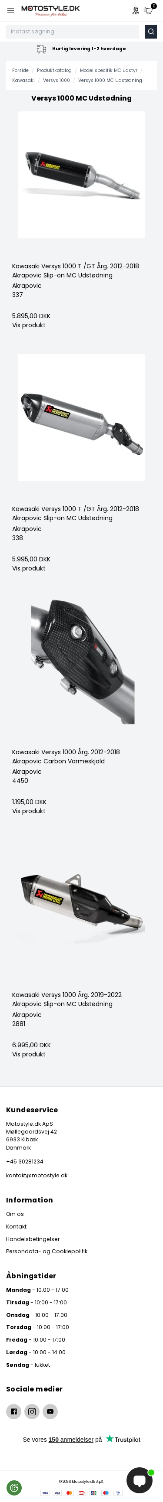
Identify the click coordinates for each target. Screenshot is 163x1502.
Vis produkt (29, 325)
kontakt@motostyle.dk (36, 1175)
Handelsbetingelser (33, 1239)
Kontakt (16, 1226)
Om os (15, 1214)
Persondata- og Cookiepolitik (46, 1251)
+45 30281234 (24, 1161)
